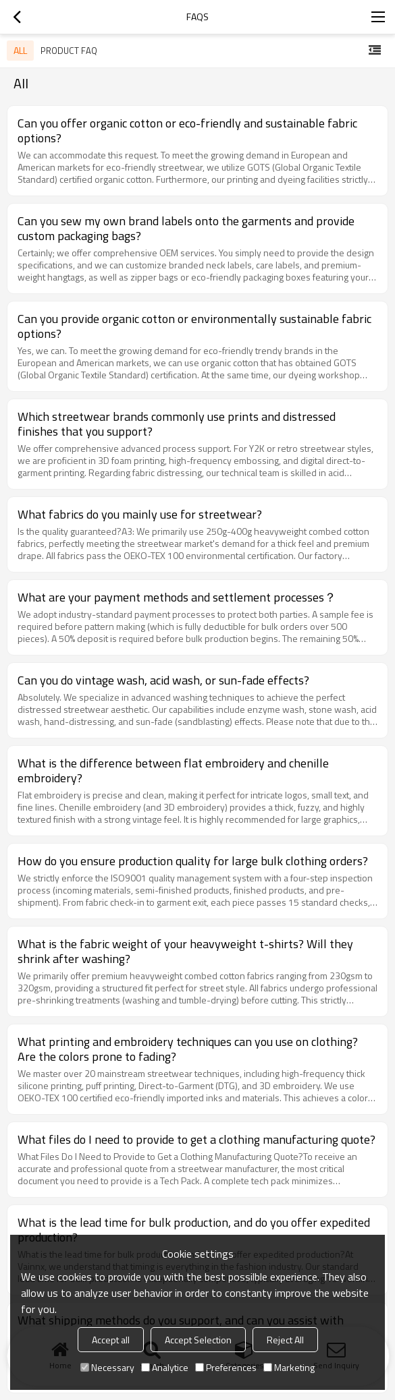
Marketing (289, 1367)
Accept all (111, 1340)
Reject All (285, 1340)
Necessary (107, 1367)
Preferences (226, 1367)
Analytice (164, 1367)
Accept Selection (198, 1340)
